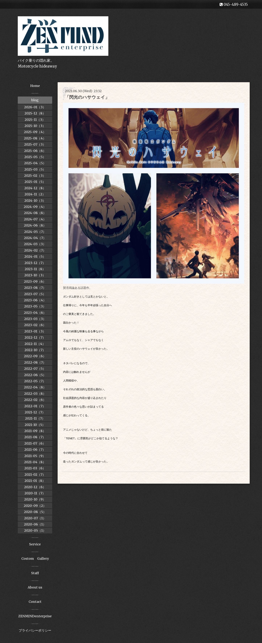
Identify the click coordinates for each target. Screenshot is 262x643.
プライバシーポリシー (35, 630)
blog (35, 100)
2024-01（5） (35, 256)
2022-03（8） (35, 393)
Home (35, 86)
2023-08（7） (35, 288)
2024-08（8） (35, 213)
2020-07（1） (35, 518)
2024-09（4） (35, 207)
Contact (35, 602)
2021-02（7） (35, 474)
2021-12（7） (35, 412)
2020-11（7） (34, 493)
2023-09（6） (35, 281)
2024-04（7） (35, 238)
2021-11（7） (35, 418)
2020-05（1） (35, 530)
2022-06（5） (35, 375)
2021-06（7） (35, 449)
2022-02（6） (35, 400)
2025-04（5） (35, 163)
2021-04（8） (35, 462)
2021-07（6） (35, 443)
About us (35, 587)
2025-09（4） (35, 132)
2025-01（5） (35, 182)
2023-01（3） (35, 331)
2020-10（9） (35, 499)
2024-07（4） (35, 219)
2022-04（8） (35, 387)
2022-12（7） (35, 337)
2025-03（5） (35, 169)
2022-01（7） (35, 406)
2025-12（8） (35, 113)
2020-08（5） (35, 512)
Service (35, 544)
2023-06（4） (35, 300)
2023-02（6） (35, 325)
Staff (35, 573)
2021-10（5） (35, 425)
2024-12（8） (35, 188)
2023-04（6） (35, 313)
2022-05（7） (35, 381)
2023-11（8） (35, 269)
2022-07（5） (35, 368)
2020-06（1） (35, 524)
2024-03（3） (35, 244)
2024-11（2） (34, 194)
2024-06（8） (35, 225)
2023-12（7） (35, 263)
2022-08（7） (35, 362)
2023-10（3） (35, 275)
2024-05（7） (35, 232)
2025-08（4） (35, 138)
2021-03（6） (35, 468)
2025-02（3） (35, 175)
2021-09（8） (35, 431)
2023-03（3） (35, 319)
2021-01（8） (34, 481)
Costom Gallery (35, 558)
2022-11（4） (34, 344)
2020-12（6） (35, 487)
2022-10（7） (35, 350)
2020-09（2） (35, 506)
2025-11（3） (35, 120)
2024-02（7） (35, 250)
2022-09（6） (35, 356)
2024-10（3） (35, 200)
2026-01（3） (35, 107)
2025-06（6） (35, 151)
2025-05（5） (35, 157)
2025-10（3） (35, 126)
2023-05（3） (35, 306)
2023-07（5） (35, 294)
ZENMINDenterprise (35, 616)
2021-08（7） (35, 437)
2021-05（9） (35, 456)
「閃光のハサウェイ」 (87, 97)
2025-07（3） (35, 144)
